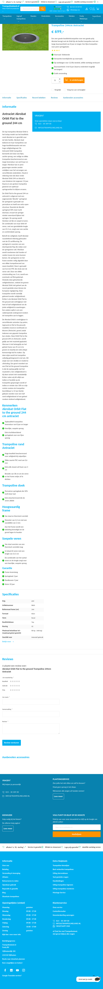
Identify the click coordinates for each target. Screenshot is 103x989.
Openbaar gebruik (9, 885)
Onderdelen (45, 17)
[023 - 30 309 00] (66, 123)
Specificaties (21, 97)
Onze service (57, 907)
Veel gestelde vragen (60, 877)
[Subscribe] (77, 834)
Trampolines (7, 17)
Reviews (54, 97)
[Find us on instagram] (23, 970)
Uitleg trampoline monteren (63, 889)
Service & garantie (31, 2)
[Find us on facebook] (5, 970)
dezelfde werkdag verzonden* (84, 2)
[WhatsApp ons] (73, 10)
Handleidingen (58, 881)
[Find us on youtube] (17, 970)
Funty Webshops (83, 18)
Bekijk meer (6, 641)
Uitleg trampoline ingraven (63, 885)
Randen (33, 17)
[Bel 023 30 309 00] (74, 7)
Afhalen (5, 877)
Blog (4, 892)
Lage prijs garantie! (64, 2)
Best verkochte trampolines (63, 869)
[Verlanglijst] (90, 9)
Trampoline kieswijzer (61, 865)
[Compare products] (86, 9)
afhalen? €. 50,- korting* (14, 2)
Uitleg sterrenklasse (60, 873)
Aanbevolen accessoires (73, 97)
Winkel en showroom (48, 2)
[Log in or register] (93, 9)
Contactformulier (59, 911)
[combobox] (29, 9)
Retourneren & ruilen (10, 881)
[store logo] (10, 6)
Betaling (5, 869)
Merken (72, 17)
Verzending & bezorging (11, 873)
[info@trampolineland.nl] (66, 127)
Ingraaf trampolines (21, 18)
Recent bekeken (38, 97)
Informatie (6, 97)
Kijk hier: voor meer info (11, 934)
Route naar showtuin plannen (13, 959)
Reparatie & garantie (10, 889)
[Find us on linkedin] (11, 970)
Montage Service (59, 892)
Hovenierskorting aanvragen (63, 915)
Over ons (5, 865)
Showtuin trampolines (10, 896)
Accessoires (59, 17)
